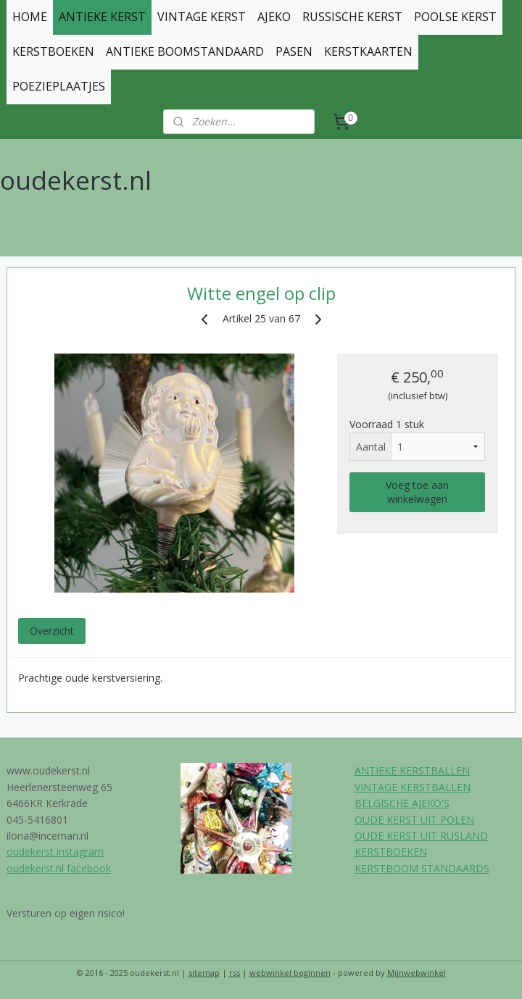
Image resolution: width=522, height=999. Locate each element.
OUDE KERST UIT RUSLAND (421, 836)
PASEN (294, 51)
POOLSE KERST (455, 17)
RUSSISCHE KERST (352, 17)
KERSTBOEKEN (53, 51)
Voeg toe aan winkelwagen (417, 492)
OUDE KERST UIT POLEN (414, 820)
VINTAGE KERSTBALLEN (413, 787)
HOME (29, 17)
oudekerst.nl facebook (59, 868)
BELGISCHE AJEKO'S (402, 803)
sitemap (204, 972)
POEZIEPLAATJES (58, 86)
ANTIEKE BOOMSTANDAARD (185, 51)
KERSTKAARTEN (368, 51)
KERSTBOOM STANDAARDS (422, 868)
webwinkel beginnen (290, 972)
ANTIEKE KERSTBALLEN (412, 770)
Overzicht (52, 631)
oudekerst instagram (55, 851)
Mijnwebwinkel (416, 972)
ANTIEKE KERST (102, 17)
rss (234, 972)
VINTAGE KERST (201, 17)
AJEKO (274, 17)
